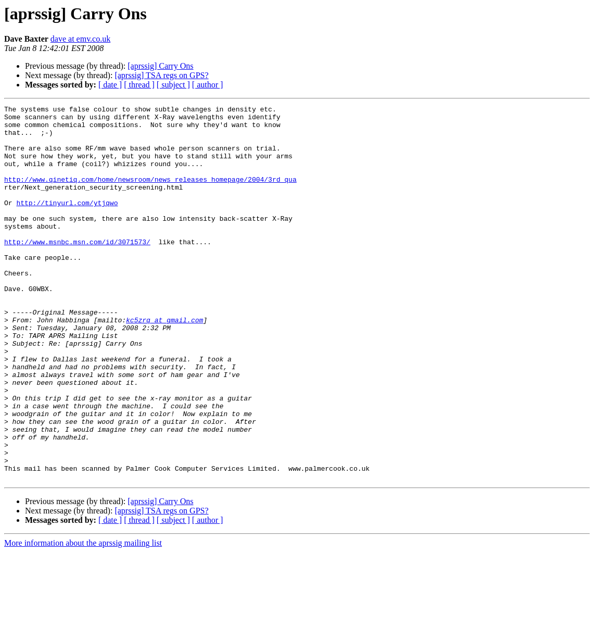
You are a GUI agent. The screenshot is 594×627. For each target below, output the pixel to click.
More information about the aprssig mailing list (83, 617)
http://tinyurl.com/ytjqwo (67, 223)
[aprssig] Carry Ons (160, 65)
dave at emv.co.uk (80, 38)
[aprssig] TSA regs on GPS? (161, 75)
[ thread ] (139, 84)
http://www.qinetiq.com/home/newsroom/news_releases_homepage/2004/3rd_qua (150, 194)
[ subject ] (173, 84)
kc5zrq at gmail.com (164, 363)
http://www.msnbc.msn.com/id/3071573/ (77, 269)
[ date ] (110, 84)
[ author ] (207, 84)
